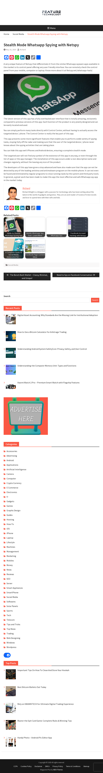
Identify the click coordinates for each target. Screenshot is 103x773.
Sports (10, 610)
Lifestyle (11, 542)
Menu (51, 28)
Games (10, 506)
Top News (11, 629)
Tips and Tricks (13, 624)
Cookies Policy (26, 766)
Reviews (10, 574)
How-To (10, 524)
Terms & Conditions (73, 766)
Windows (11, 642)
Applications (12, 465)
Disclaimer (38, 766)
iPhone (10, 533)
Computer (11, 478)
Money (10, 565)
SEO (8, 578)
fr (7, 496)
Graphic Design (13, 510)
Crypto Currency (14, 483)
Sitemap (86, 766)
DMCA (47, 766)
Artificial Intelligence (16, 469)
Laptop (10, 537)
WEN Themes (58, 770)
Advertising (12, 455)
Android (10, 460)
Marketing (11, 556)
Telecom (11, 619)
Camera (10, 474)
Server (9, 583)
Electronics (12, 492)
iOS (8, 528)
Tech (9, 615)
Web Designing (13, 638)
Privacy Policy (58, 766)
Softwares (11, 601)
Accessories (12, 451)
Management (13, 551)
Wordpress (11, 647)
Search (7, 296)
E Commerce (12, 487)
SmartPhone (12, 592)
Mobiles (10, 560)
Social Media (13, 265)
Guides (10, 515)
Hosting (10, 519)
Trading (10, 633)
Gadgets (10, 501)
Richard (23, 49)
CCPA (16, 766)
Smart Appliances (15, 588)
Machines (11, 547)
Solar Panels (12, 606)
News (9, 569)
